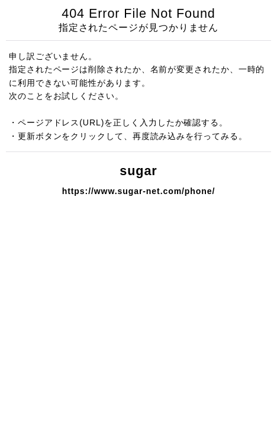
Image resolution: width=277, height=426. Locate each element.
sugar (138, 170)
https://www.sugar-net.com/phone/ (138, 191)
